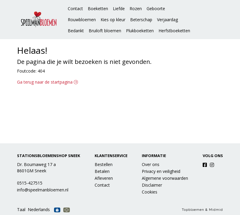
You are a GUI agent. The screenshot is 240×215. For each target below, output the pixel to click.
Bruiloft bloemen (105, 30)
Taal (21, 209)
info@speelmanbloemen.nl (42, 190)
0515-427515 (29, 183)
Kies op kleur (113, 19)
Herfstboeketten (174, 30)
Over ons (150, 164)
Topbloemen (193, 210)
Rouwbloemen (82, 19)
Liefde (119, 8)
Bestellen (104, 164)
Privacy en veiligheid (161, 171)
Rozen (136, 8)
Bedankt (76, 30)
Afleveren (104, 178)
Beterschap (141, 19)
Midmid (216, 210)
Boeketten (98, 8)
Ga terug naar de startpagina (47, 82)
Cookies (149, 192)
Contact (75, 8)
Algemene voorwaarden (165, 178)
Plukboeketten (140, 30)
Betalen (102, 171)
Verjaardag (167, 19)
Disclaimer (152, 185)
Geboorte (156, 8)
